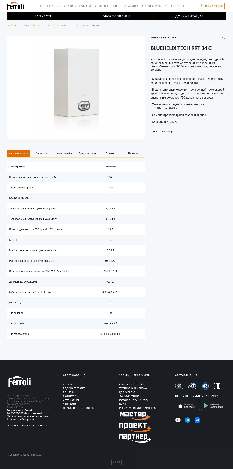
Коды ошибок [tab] (65, 153)
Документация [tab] (87, 153)
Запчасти (44, 16)
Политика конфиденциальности (27, 425)
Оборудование (116, 16)
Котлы (67, 384)
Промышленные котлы (78, 408)
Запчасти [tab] (41, 153)
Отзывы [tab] (110, 153)
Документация (189, 16)
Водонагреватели (75, 388)
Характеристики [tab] (18, 153)
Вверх (116, 462)
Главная (11, 25)
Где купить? (130, 5)
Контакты (177, 5)
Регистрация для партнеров (138, 408)
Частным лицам (50, 5)
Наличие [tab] (133, 153)
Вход (122, 404)
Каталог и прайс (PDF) (78, 5)
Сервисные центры (107, 5)
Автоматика (71, 400)
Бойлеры (69, 392)
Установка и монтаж (154, 5)
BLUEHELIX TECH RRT (57, 25)
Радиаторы (70, 396)
